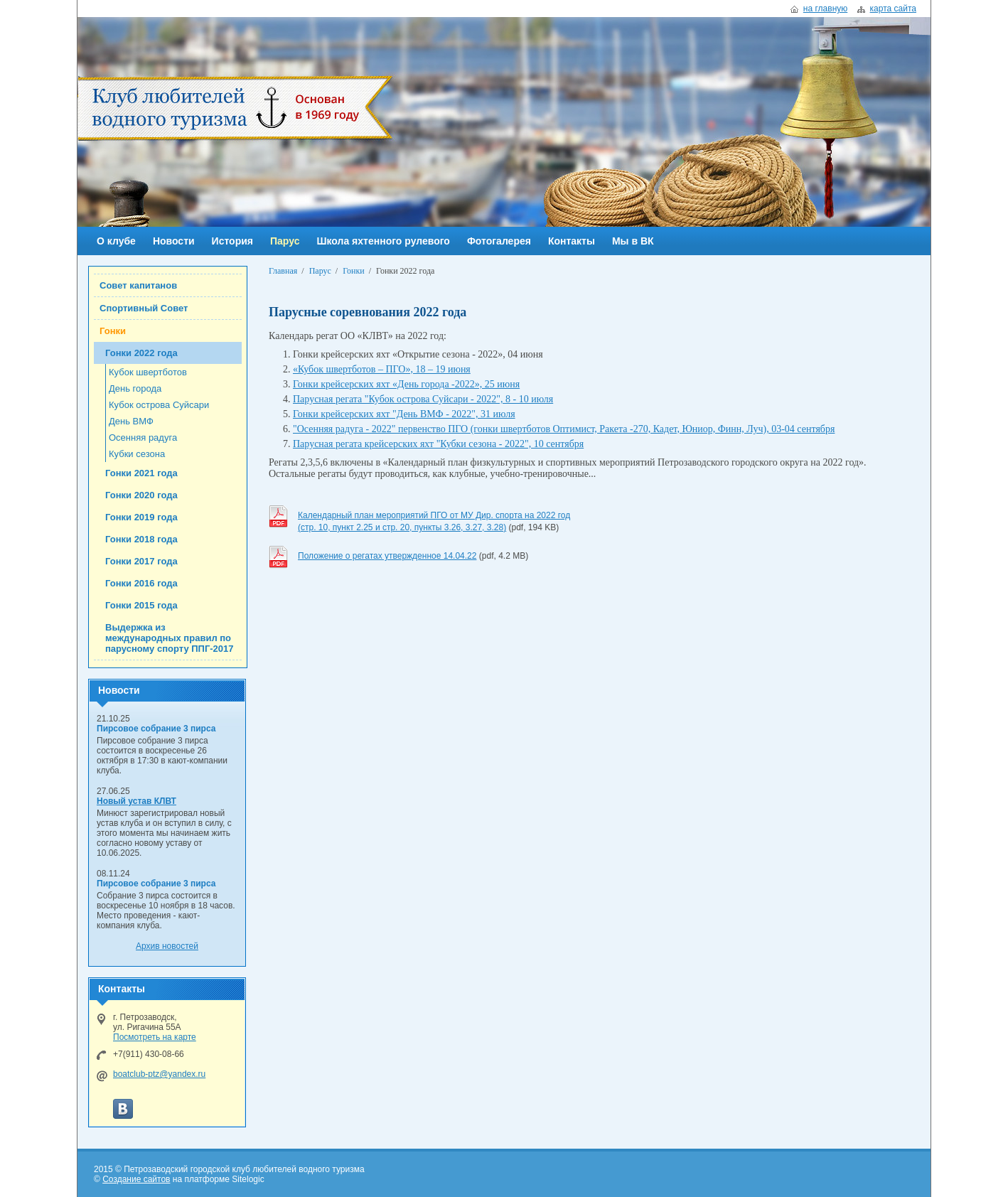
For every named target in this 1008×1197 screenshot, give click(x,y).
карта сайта (893, 9)
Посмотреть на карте (154, 1037)
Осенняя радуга (143, 437)
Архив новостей (167, 946)
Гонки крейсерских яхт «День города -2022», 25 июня (406, 384)
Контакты (571, 241)
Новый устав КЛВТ (136, 801)
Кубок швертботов (148, 372)
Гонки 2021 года (141, 473)
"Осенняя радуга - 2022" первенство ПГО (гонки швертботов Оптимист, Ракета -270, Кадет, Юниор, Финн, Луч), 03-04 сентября (564, 429)
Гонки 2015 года (141, 605)
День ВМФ (131, 421)
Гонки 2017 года (141, 561)
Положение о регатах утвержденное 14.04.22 (387, 556)
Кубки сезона (137, 454)
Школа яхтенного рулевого (382, 241)
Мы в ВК (633, 241)
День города (135, 388)
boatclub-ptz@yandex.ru (159, 1074)
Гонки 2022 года (141, 353)
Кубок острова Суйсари (159, 404)
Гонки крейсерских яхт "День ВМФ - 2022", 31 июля (404, 414)
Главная (283, 271)
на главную (825, 9)
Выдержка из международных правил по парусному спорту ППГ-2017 (169, 638)
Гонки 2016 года (141, 583)
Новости (174, 241)
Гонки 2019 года (141, 517)
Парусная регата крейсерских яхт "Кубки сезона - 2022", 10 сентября (438, 444)
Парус (284, 241)
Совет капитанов (138, 285)
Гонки (113, 331)
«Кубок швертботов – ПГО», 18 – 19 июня (382, 369)
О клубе (116, 241)
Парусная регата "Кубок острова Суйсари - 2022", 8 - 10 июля (423, 399)
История (232, 241)
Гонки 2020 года (141, 495)
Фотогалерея (499, 241)
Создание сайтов (136, 1179)
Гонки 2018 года (141, 539)
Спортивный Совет (144, 308)
